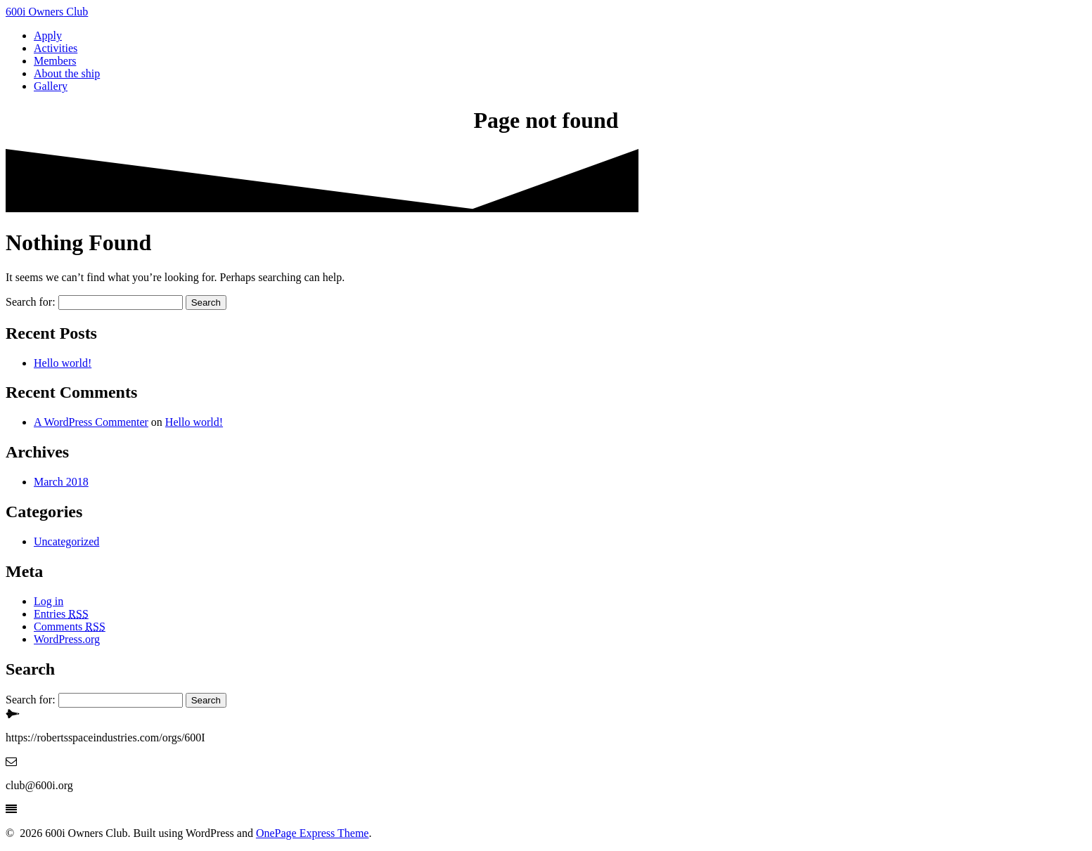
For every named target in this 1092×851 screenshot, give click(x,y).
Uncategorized (66, 541)
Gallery (51, 86)
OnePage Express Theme (312, 833)
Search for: (31, 302)
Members (55, 61)
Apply (48, 35)
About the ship (67, 73)
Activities (55, 48)
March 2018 (61, 482)
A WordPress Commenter (91, 422)
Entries (61, 614)
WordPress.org (67, 639)
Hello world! (62, 363)
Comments (69, 626)
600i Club (47, 12)
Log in (48, 601)
